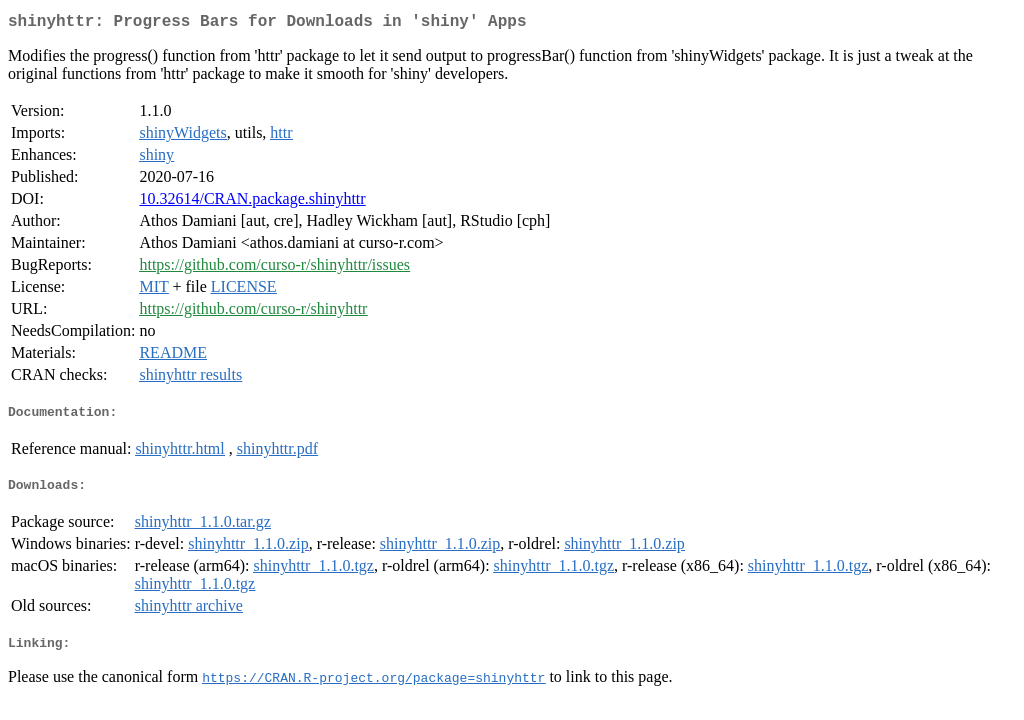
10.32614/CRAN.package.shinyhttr (252, 202)
